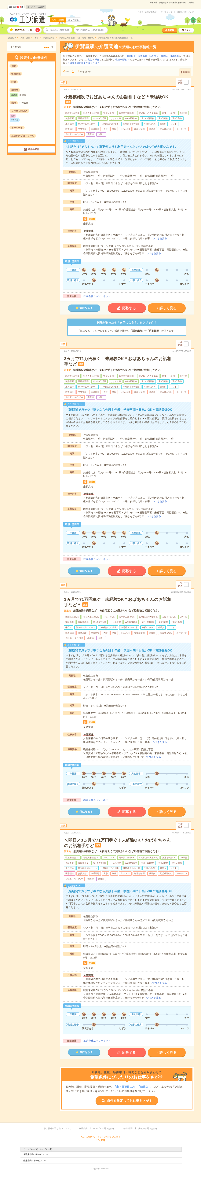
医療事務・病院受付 (148, 56)
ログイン (186, 30)
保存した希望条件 (59, 30)
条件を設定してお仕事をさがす (129, 1100)
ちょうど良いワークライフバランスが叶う (28, 14)
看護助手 (131, 56)
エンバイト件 (36, 7)
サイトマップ (166, 12)
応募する (129, 308)
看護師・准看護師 (170, 56)
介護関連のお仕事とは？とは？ (83, 63)
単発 (97, 59)
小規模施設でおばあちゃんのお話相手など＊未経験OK (116, 96)
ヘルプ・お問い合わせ (147, 12)
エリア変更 (73, 20)
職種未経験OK (122, 59)
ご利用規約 (82, 1128)
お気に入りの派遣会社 (92, 30)
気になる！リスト (27, 30)
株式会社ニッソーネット (97, 296)
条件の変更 (33, 149)
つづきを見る (159, 238)
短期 (90, 59)
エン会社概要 (126, 1128)
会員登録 (169, 30)
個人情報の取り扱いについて (57, 1128)
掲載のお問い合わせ (185, 12)
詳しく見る (168, 308)
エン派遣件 (16, 7)
